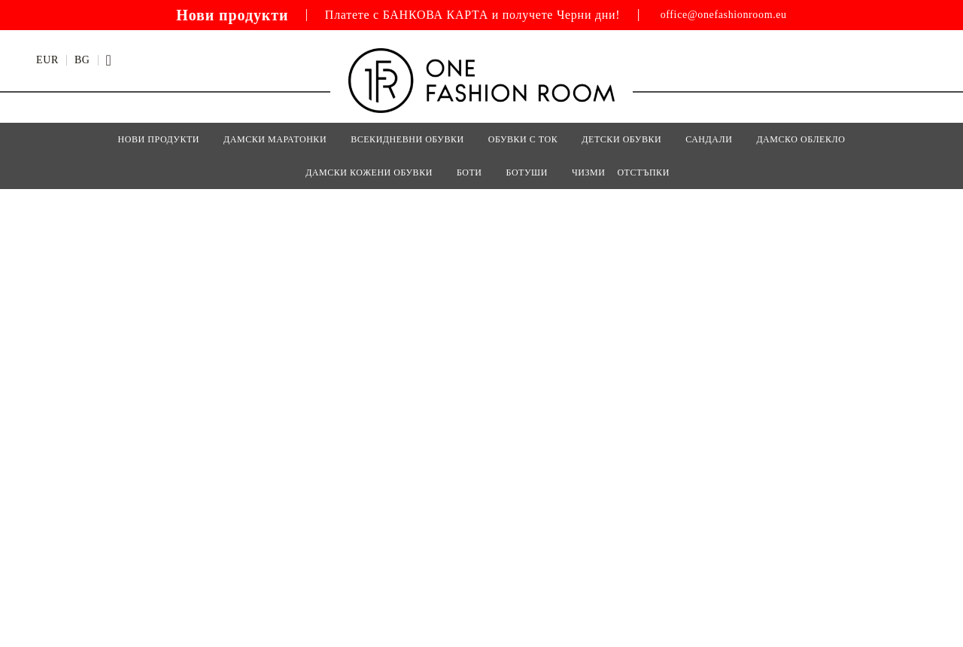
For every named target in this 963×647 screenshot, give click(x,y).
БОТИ (469, 172)
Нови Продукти (158, 139)
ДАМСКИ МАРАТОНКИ (275, 139)
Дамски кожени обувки (369, 172)
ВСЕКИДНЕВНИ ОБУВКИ (407, 139)
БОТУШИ (527, 172)
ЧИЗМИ (589, 172)
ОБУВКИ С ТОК (523, 139)
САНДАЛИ (708, 139)
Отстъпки (643, 172)
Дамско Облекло (800, 139)
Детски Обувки (621, 139)
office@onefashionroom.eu (724, 15)
